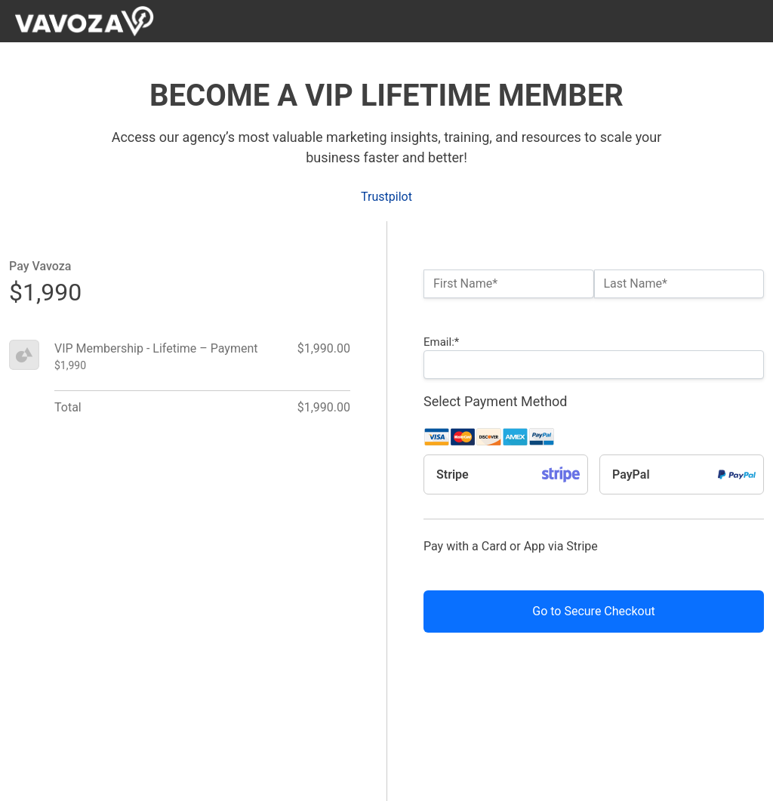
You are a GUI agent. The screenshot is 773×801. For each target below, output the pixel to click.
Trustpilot (386, 196)
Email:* (441, 342)
